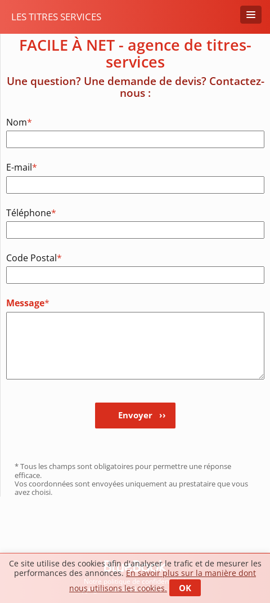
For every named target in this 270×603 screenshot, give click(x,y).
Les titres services (56, 16)
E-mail (21, 167)
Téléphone (29, 212)
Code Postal (29, 257)
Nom (19, 122)
